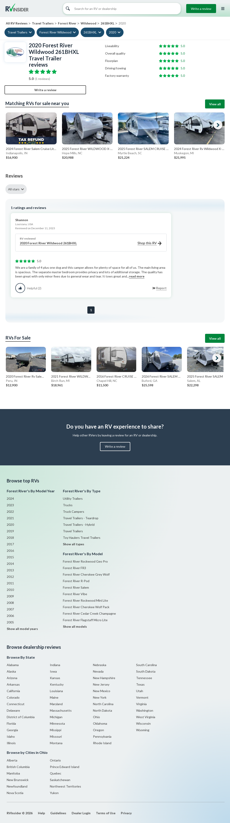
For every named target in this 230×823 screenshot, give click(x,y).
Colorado (13, 697)
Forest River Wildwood (55, 32)
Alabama (13, 665)
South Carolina (146, 665)
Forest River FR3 (74, 568)
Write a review (201, 9)
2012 (10, 577)
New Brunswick (18, 780)
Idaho (11, 736)
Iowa (53, 671)
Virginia (141, 704)
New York (99, 697)
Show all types (73, 544)
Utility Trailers (73, 498)
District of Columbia (21, 717)
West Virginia (145, 717)
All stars (14, 189)
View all (215, 104)
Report (161, 288)
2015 (10, 557)
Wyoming (142, 730)
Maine (54, 697)
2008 (10, 603)
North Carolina (103, 704)
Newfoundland (17, 786)
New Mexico (101, 691)
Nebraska (99, 665)
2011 (10, 583)
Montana (56, 743)
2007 (10, 609)
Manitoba (13, 773)
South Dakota (145, 671)
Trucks (68, 505)
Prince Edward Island (64, 767)
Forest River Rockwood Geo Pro (85, 561)
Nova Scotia (15, 793)
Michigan (56, 717)
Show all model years (22, 629)
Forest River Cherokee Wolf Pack (86, 607)
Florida (11, 723)
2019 (10, 531)
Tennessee (144, 678)
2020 (112, 32)
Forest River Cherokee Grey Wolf (86, 574)
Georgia (12, 730)
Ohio (96, 717)
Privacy (126, 813)
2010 (10, 590)
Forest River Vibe (75, 594)
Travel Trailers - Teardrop (80, 518)
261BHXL (90, 32)
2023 (10, 505)
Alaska (11, 671)
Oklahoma (100, 723)
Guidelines (58, 813)
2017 (10, 544)
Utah (139, 691)
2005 (10, 622)
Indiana (55, 665)
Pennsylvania (102, 736)
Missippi (55, 730)
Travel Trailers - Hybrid (79, 524)
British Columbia (18, 767)
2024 (10, 498)
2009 (10, 596)
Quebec (55, 773)
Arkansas (13, 684)
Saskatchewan (60, 780)
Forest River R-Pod (76, 581)
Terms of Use (105, 813)
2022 (10, 511)
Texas (140, 684)
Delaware (13, 710)
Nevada (98, 671)
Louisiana (56, 691)
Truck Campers (73, 511)
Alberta (12, 760)
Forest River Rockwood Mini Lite (85, 600)
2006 (10, 616)
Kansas (55, 678)
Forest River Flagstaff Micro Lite (85, 620)
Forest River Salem (76, 587)
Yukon (54, 793)
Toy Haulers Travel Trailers (81, 537)
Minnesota (57, 723)
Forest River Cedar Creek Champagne (89, 613)
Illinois (11, 743)
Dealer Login (81, 813)
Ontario (55, 760)
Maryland (56, 704)
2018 (10, 537)
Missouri (56, 736)
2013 (10, 570)
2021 (10, 518)
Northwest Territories (65, 786)
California (13, 691)
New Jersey (101, 684)
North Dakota (102, 710)
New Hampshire (104, 678)
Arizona (12, 678)
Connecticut (15, 704)
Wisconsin (143, 723)
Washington (144, 710)
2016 (10, 550)
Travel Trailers (17, 32)
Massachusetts (61, 710)
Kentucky (57, 684)
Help (41, 813)
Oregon (98, 730)
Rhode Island (102, 743)
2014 (10, 564)
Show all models (75, 626)
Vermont (142, 697)
